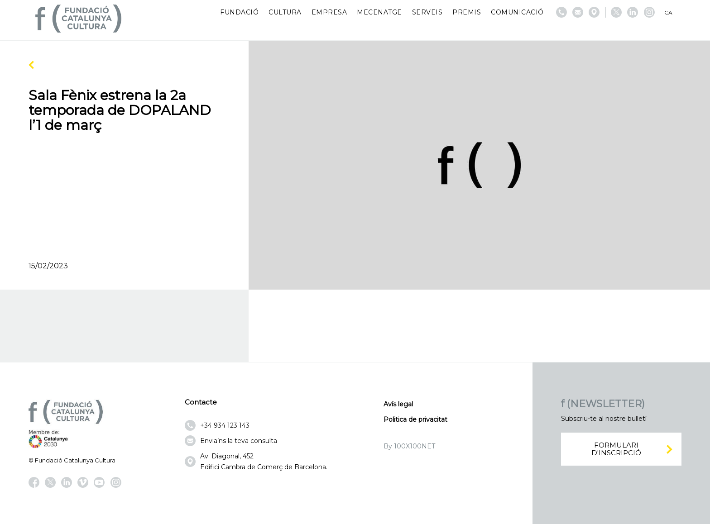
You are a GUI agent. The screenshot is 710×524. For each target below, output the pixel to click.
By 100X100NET (409, 446)
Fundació (239, 12)
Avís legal (398, 404)
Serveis (427, 12)
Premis (466, 12)
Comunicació (517, 12)
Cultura (285, 12)
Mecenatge (379, 12)
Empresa (329, 12)
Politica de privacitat (415, 419)
